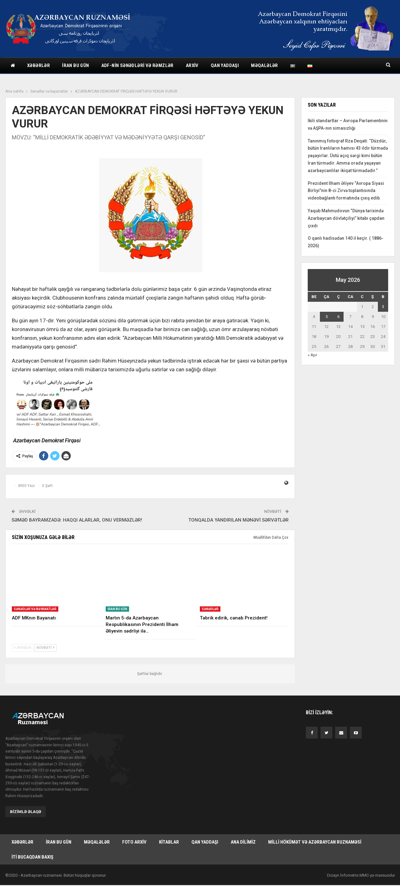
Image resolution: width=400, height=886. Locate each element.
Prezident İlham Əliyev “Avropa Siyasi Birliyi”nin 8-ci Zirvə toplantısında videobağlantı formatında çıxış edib (346, 191)
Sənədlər (210, 609)
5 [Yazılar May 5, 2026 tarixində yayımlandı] (326, 316)
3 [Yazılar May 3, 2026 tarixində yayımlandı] (383, 306)
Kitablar (169, 842)
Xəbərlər (38, 65)
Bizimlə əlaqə (25, 811)
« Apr (312, 355)
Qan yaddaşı (225, 65)
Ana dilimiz (243, 842)
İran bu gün (75, 65)
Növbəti (45, 648)
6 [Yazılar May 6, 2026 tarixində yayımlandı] (338, 316)
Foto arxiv (134, 842)
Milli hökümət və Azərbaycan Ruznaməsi (314, 842)
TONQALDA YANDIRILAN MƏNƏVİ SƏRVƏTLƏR (238, 520)
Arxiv (192, 65)
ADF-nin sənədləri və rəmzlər (137, 65)
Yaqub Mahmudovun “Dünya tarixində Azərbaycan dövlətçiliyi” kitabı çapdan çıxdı (346, 218)
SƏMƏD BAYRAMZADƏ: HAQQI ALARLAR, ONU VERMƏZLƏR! (77, 520)
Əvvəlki (22, 648)
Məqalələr (264, 65)
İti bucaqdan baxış (32, 857)
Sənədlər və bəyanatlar (35, 609)
